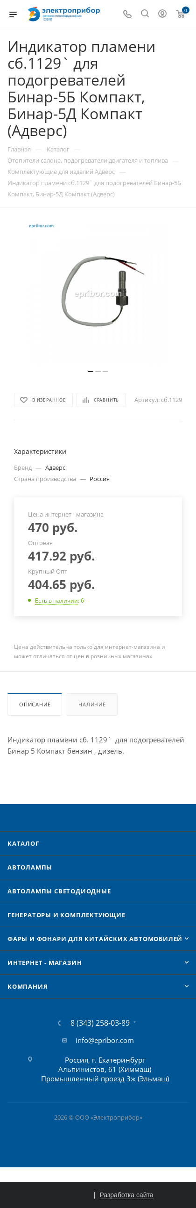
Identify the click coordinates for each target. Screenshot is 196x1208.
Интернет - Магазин (44, 962)
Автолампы (29, 867)
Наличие (92, 704)
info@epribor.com (105, 1040)
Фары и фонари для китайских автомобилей (94, 939)
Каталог (23, 843)
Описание (34, 704)
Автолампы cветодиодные (59, 891)
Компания (27, 986)
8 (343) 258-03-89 (100, 1023)
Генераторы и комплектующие (66, 915)
